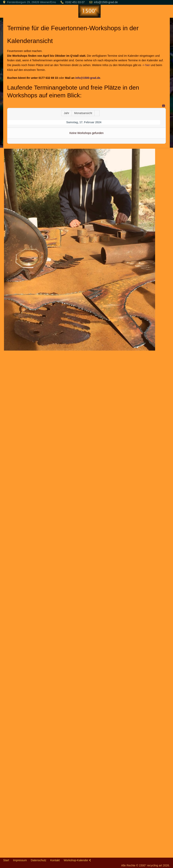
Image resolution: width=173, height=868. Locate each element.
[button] (80, 249)
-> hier (146, 65)
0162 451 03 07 (75, 2)
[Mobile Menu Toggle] (6, 11)
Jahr (66, 113)
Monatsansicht (83, 113)
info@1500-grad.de (106, 2)
